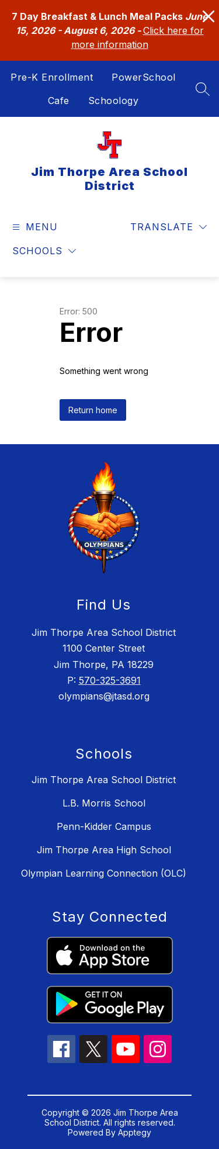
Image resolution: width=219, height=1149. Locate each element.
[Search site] (203, 89)
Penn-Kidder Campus (104, 826)
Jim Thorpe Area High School (104, 850)
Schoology (113, 100)
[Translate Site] (168, 227)
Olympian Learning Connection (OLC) (103, 873)
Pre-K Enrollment (52, 77)
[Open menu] (33, 227)
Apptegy (134, 1132)
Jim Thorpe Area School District (104, 779)
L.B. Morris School (103, 803)
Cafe (58, 100)
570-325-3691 (110, 680)
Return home (92, 410)
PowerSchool (144, 77)
